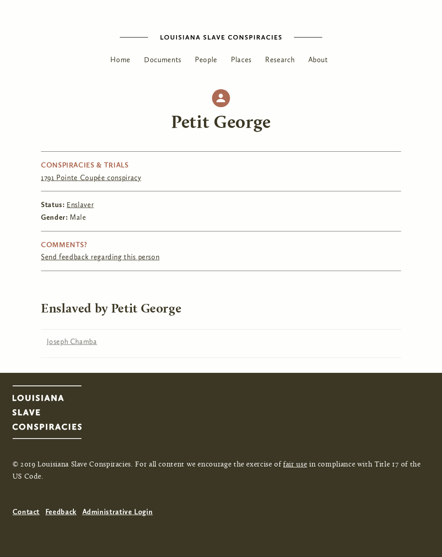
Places (241, 59)
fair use (295, 464)
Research (279, 59)
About (318, 59)
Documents (162, 59)
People (206, 59)
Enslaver (80, 204)
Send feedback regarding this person (100, 257)
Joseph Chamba (72, 341)
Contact (26, 511)
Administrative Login (117, 511)
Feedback (61, 511)
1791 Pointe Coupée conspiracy (91, 177)
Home (120, 59)
